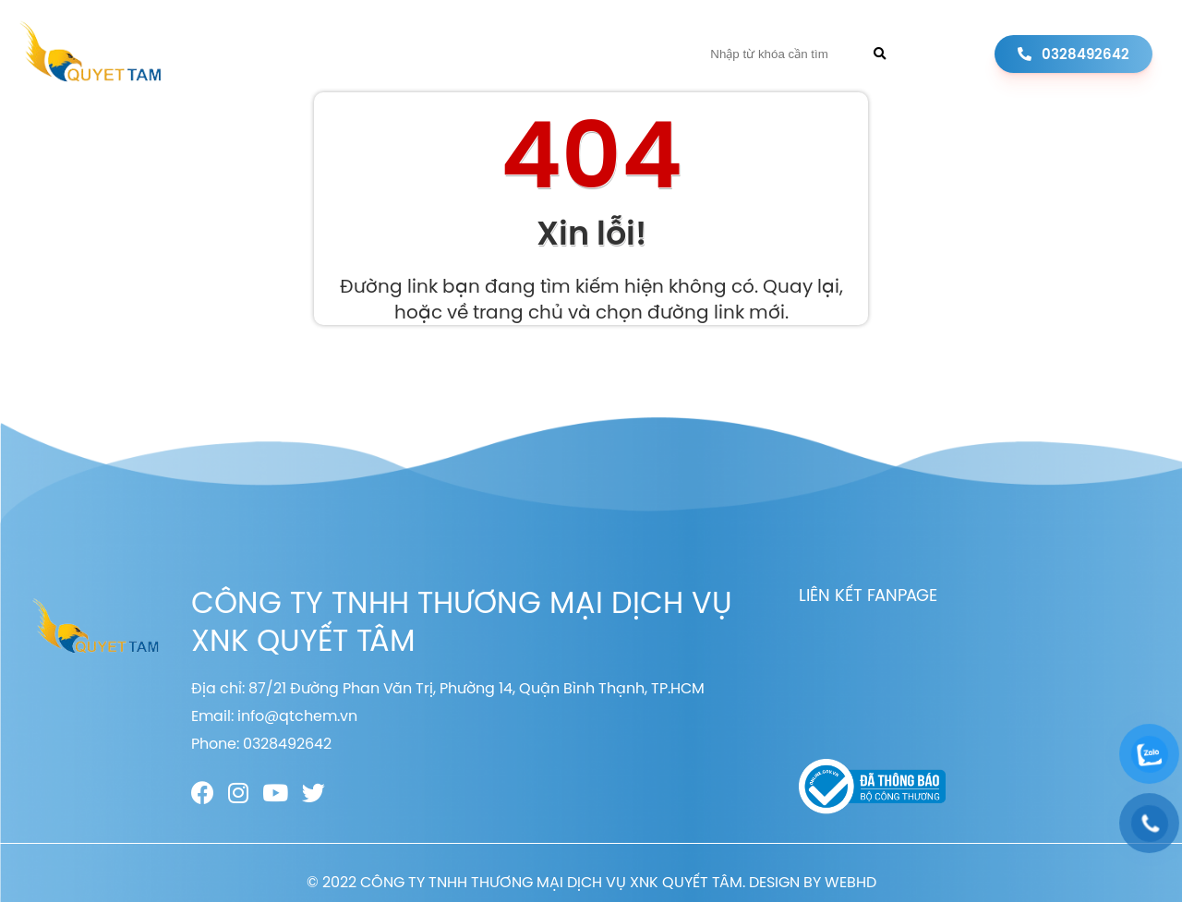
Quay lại (801, 285)
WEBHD (850, 882)
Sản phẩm (473, 54)
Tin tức (560, 54)
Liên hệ (634, 54)
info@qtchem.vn (297, 715)
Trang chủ (277, 54)
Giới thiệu (378, 54)
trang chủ (518, 311)
